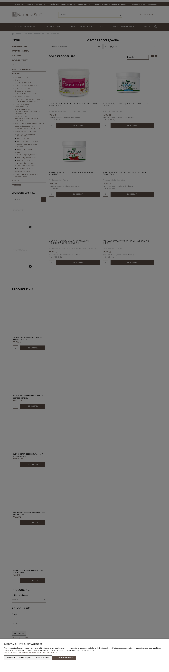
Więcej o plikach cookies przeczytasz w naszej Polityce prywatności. (31, 653)
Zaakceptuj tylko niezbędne (18, 658)
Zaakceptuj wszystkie (64, 658)
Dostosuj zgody (42, 658)
